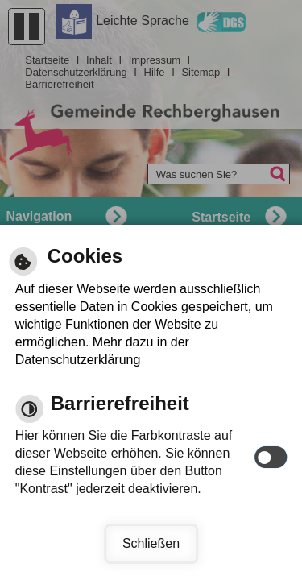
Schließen (151, 543)
